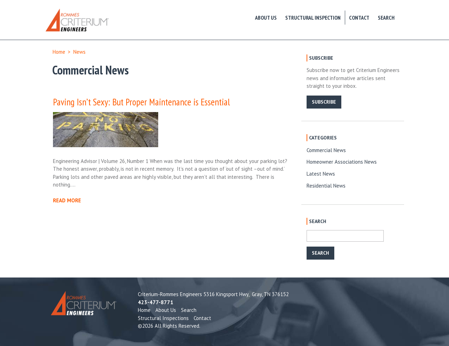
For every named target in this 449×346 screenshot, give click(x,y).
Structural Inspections (163, 318)
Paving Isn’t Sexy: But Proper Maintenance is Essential (141, 102)
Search (386, 17)
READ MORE (67, 200)
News (79, 51)
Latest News (321, 173)
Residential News (326, 185)
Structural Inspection (313, 17)
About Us (266, 17)
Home (59, 51)
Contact (359, 17)
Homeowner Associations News (342, 161)
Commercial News (326, 150)
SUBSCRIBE (324, 102)
